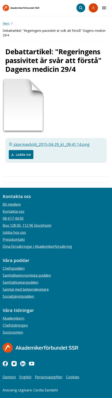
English (25, 377)
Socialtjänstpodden (18, 296)
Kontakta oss (13, 211)
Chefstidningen (15, 325)
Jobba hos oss (14, 232)
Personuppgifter (49, 377)
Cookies (72, 377)
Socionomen (13, 332)
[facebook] (5, 363)
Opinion (9, 377)
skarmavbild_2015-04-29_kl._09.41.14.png (49, 144)
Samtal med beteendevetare (26, 289)
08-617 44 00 (13, 218)
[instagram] (14, 363)
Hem (6, 23)
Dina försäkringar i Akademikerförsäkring (37, 246)
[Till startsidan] (30, 8)
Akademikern (13, 318)
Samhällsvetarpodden (20, 282)
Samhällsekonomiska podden (27, 275)
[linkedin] (22, 363)
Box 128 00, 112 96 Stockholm (27, 225)
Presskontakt (14, 239)
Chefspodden (14, 268)
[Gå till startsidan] (40, 348)
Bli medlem (12, 204)
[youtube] (31, 363)
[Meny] (104, 8)
